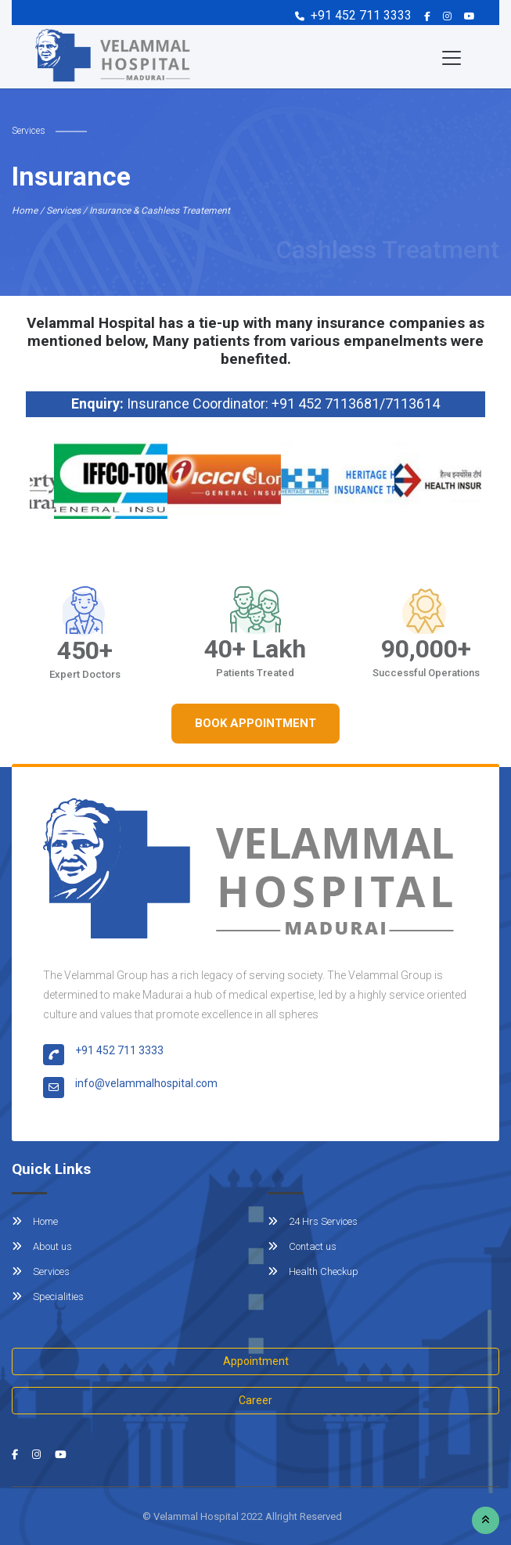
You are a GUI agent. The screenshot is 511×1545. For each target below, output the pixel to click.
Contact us (302, 1246)
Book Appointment (255, 723)
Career (255, 1400)
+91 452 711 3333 (361, 15)
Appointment (256, 1361)
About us (42, 1246)
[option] (109, 480)
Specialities (48, 1296)
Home (35, 1221)
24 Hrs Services (313, 1221)
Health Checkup (313, 1271)
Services (41, 1271)
